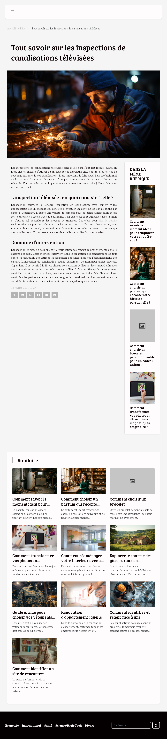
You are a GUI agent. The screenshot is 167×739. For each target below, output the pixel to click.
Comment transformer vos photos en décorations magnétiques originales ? (140, 417)
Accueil (11, 28)
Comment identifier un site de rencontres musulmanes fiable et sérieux (33, 676)
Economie (12, 725)
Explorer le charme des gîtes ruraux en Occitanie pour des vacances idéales (131, 563)
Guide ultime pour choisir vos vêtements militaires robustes (32, 617)
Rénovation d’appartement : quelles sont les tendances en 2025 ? (82, 619)
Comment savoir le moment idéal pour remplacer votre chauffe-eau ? (142, 230)
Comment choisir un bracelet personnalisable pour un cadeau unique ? (142, 355)
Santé (48, 725)
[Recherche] (131, 725)
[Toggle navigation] (12, 12)
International (31, 725)
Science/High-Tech (68, 725)
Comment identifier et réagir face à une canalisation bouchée (130, 617)
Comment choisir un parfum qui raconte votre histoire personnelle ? (140, 292)
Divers (24, 28)
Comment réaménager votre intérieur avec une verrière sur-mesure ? (83, 560)
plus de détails (108, 220)
